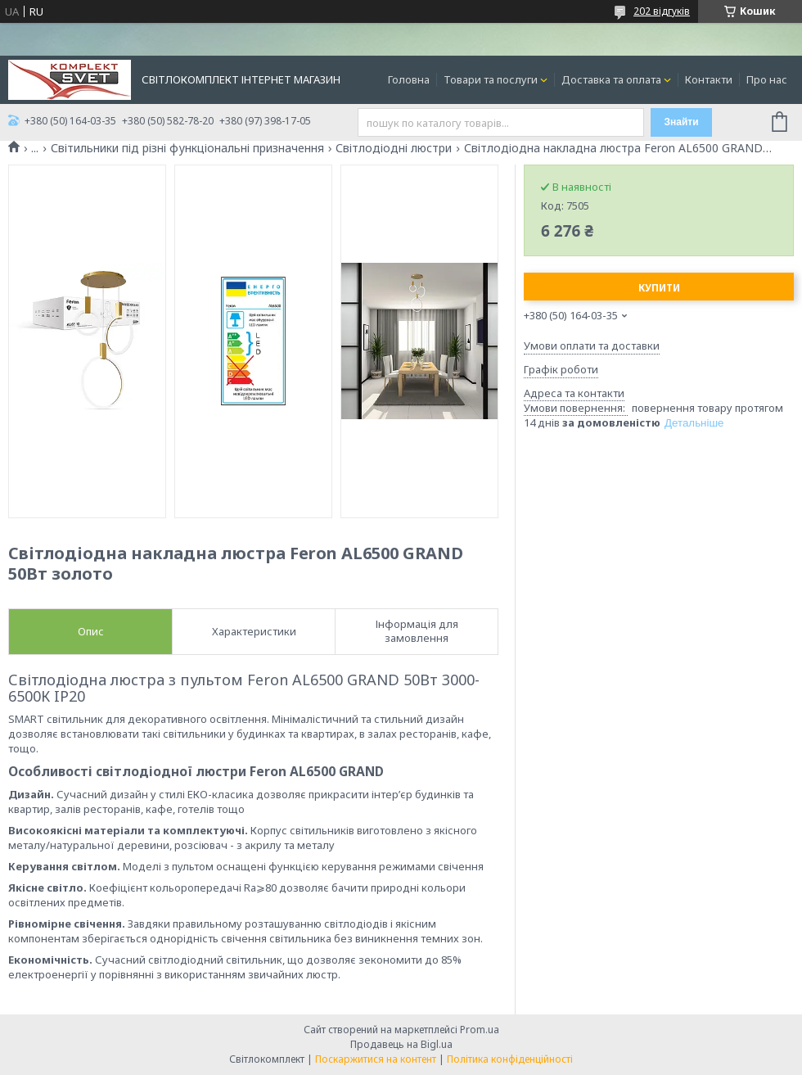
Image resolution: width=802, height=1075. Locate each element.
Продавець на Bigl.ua (401, 1044)
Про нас (766, 79)
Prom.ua (479, 1030)
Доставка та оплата (611, 79)
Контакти (708, 79)
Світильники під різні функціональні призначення (187, 148)
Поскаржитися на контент (375, 1059)
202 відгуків (661, 11)
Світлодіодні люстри (394, 148)
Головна (409, 79)
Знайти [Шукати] (681, 122)
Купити (659, 288)
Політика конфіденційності (510, 1059)
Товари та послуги (491, 79)
